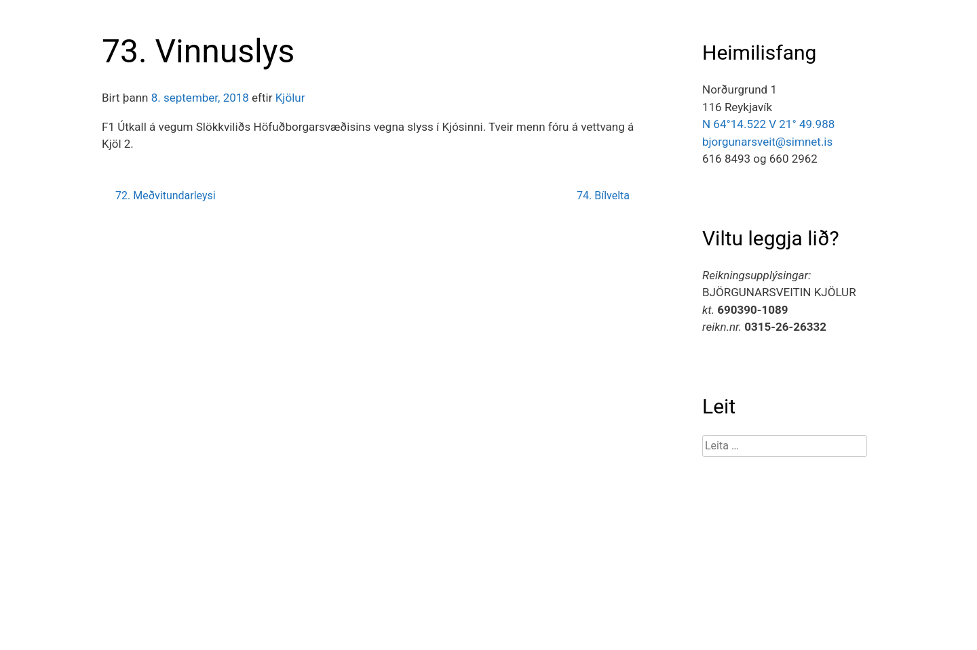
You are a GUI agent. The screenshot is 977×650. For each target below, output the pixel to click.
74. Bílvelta (603, 195)
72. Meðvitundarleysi (165, 195)
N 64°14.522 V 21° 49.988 (768, 124)
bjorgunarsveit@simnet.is (767, 141)
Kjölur (290, 97)
